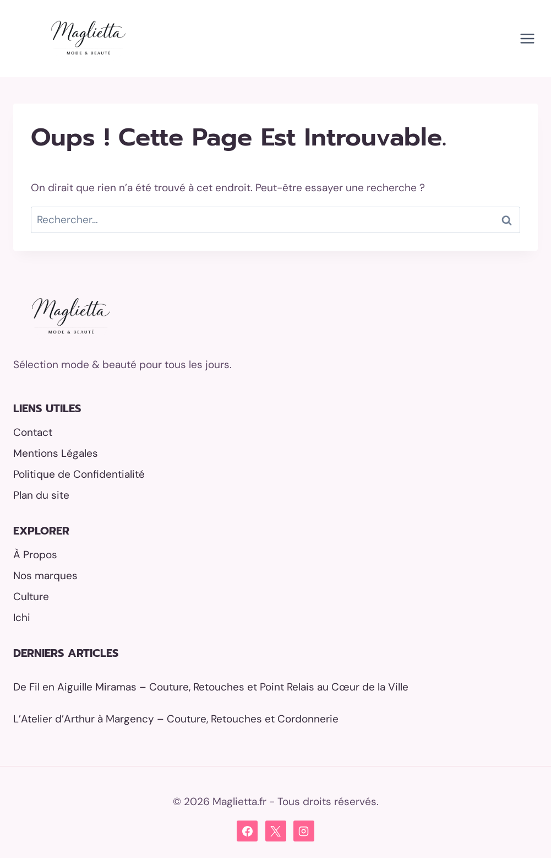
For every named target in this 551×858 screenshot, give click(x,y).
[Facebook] (247, 831)
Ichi (21, 617)
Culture (31, 596)
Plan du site (41, 495)
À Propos (35, 555)
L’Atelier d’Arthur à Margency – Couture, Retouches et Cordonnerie (176, 719)
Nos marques (45, 575)
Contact (32, 432)
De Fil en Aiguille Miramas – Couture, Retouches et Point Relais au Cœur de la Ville (210, 687)
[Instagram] (303, 831)
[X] (275, 831)
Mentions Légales (55, 453)
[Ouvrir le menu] (527, 38)
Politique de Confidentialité (79, 474)
